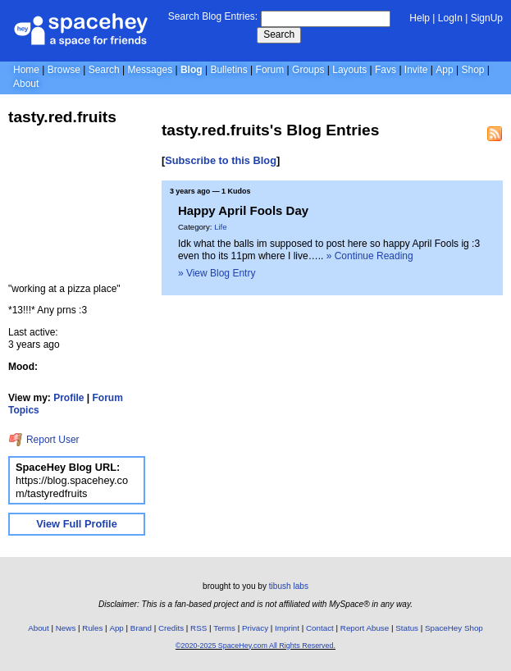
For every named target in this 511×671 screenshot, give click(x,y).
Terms (224, 627)
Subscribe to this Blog (220, 160)
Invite (416, 69)
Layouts (349, 69)
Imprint (287, 627)
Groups (308, 69)
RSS (198, 627)
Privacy (255, 627)
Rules (92, 627)
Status (406, 627)
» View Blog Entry (217, 273)
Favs (385, 69)
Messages (149, 69)
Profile (68, 398)
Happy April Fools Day (243, 210)
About (26, 83)
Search (278, 34)
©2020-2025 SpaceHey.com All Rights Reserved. (255, 645)
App (444, 69)
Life (220, 226)
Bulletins (228, 69)
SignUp (487, 18)
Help (419, 18)
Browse (64, 69)
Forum (270, 69)
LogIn (450, 18)
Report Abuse (364, 627)
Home (26, 69)
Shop (472, 69)
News (66, 627)
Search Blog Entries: (213, 16)
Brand (141, 627)
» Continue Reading (369, 256)
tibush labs (288, 586)
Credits (171, 627)
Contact (320, 627)
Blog (191, 69)
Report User (44, 439)
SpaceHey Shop (454, 627)
